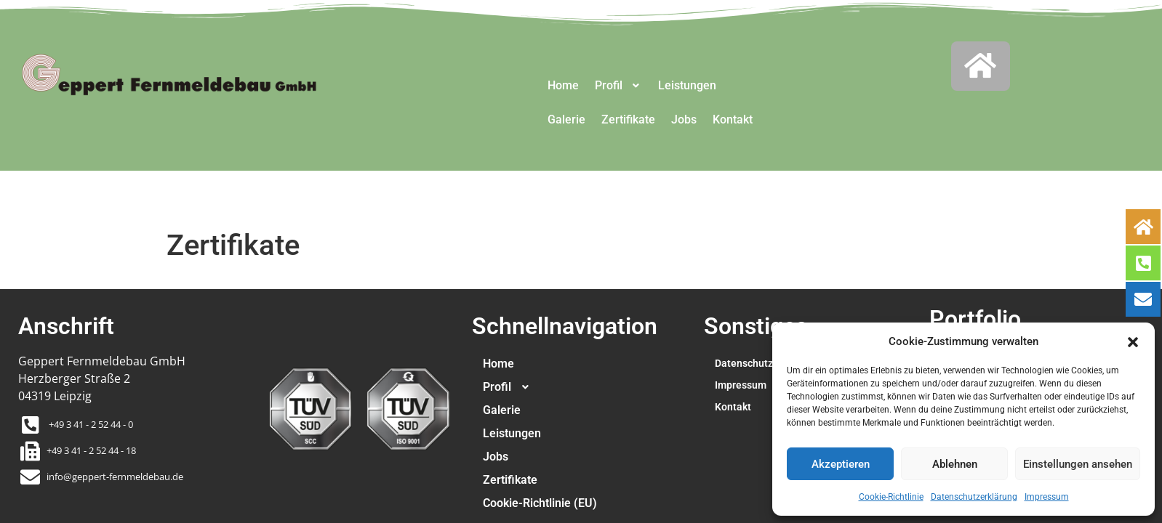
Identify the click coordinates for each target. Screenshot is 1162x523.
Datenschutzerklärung (974, 497)
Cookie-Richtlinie (891, 497)
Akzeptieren (841, 464)
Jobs (684, 119)
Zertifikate (628, 119)
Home (563, 85)
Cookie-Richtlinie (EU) (540, 503)
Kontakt (733, 119)
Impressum (1047, 497)
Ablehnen (954, 464)
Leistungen (688, 85)
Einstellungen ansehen (1077, 464)
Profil (619, 85)
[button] (1133, 341)
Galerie (566, 119)
